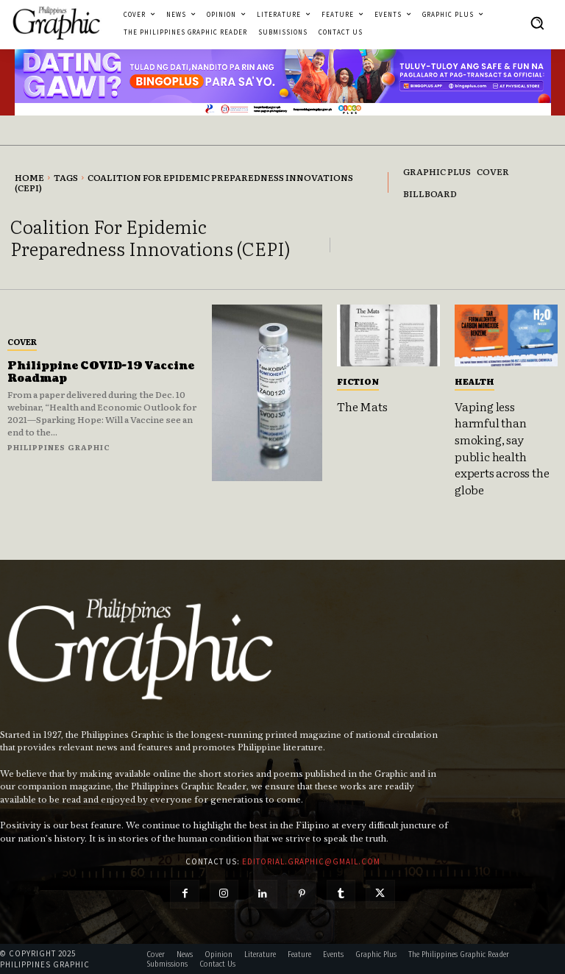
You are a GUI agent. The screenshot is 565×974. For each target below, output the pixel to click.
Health (474, 381)
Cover (22, 341)
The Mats (362, 406)
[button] (537, 22)
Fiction (358, 381)
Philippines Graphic (58, 446)
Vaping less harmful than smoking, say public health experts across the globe (502, 447)
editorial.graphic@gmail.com (311, 861)
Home (29, 177)
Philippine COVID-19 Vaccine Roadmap (100, 372)
